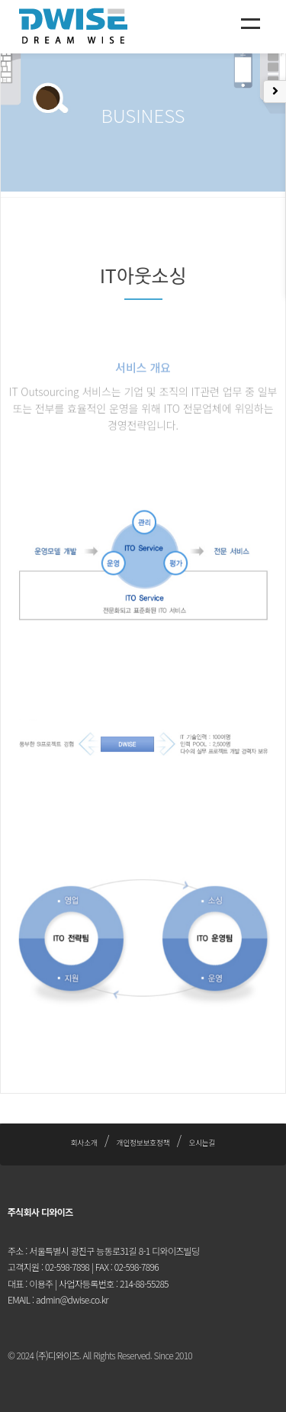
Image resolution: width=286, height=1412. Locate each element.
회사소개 (84, 1142)
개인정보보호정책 (143, 1142)
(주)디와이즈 (57, 1355)
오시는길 (201, 1142)
